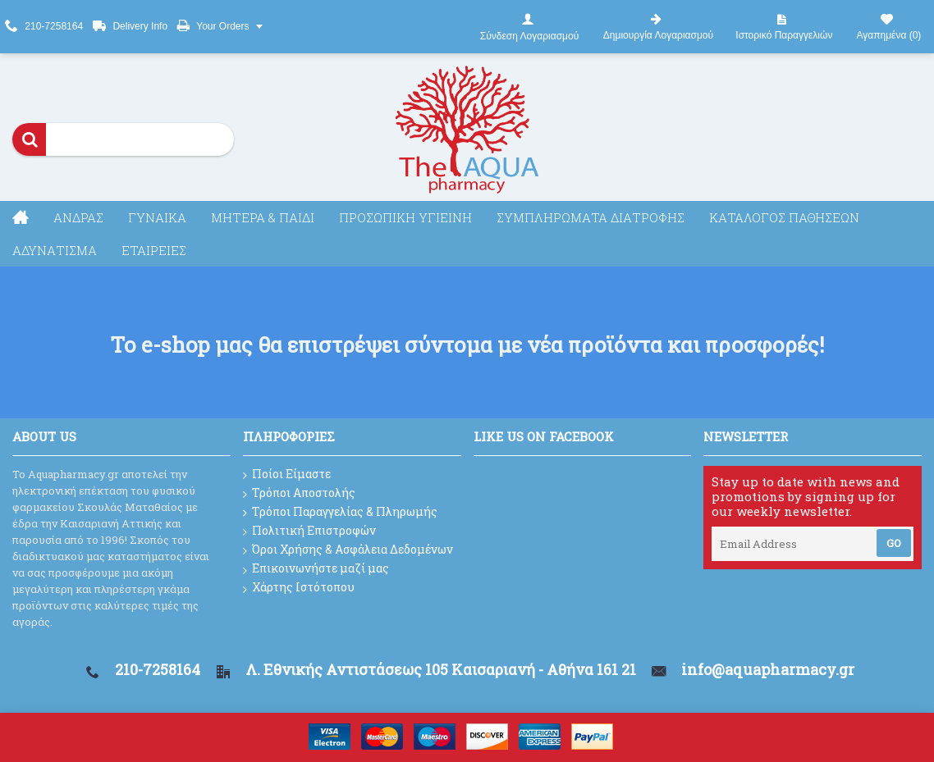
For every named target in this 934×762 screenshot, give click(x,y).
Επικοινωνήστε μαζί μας (316, 568)
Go (893, 543)
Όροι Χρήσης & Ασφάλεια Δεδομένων (348, 550)
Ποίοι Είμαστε (287, 474)
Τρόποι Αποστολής (299, 493)
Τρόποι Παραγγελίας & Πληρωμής (340, 512)
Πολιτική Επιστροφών (309, 531)
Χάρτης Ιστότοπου (299, 587)
